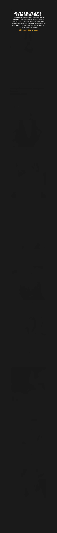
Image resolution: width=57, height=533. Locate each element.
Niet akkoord (33, 30)
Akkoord (23, 30)
